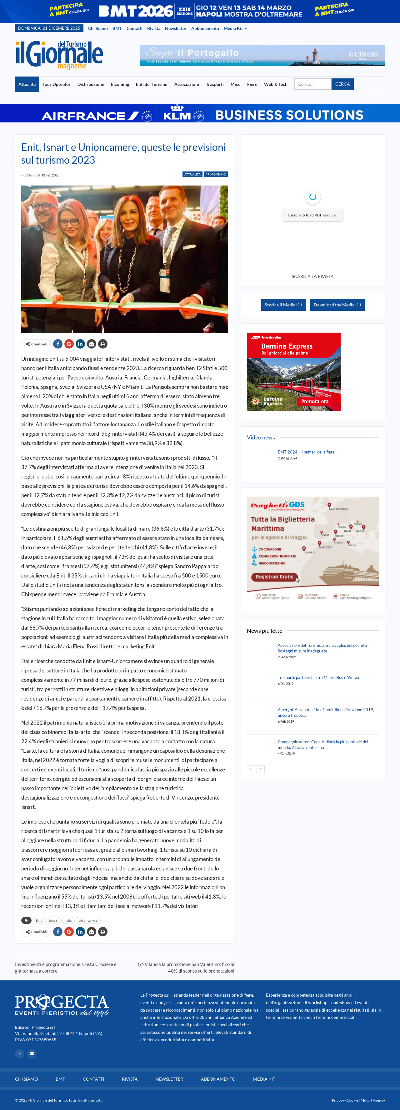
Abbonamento (205, 28)
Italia (68, 920)
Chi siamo (98, 28)
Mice (235, 84)
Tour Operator (56, 84)
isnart (53, 920)
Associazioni (186, 84)
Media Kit (233, 28)
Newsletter (176, 28)
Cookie (352, 1100)
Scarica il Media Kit (283, 304)
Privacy (338, 1100)
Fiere (252, 84)
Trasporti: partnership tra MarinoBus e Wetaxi (319, 677)
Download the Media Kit (337, 304)
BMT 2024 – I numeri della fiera (306, 451)
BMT (117, 28)
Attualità (27, 84)
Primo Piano (216, 174)
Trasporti (215, 84)
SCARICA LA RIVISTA (313, 276)
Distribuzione (91, 84)
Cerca (342, 84)
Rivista (153, 28)
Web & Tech (276, 84)
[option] (262, 55)
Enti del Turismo (152, 84)
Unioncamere (88, 920)
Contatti (134, 28)
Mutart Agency (373, 1100)
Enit (39, 920)
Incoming (120, 84)
